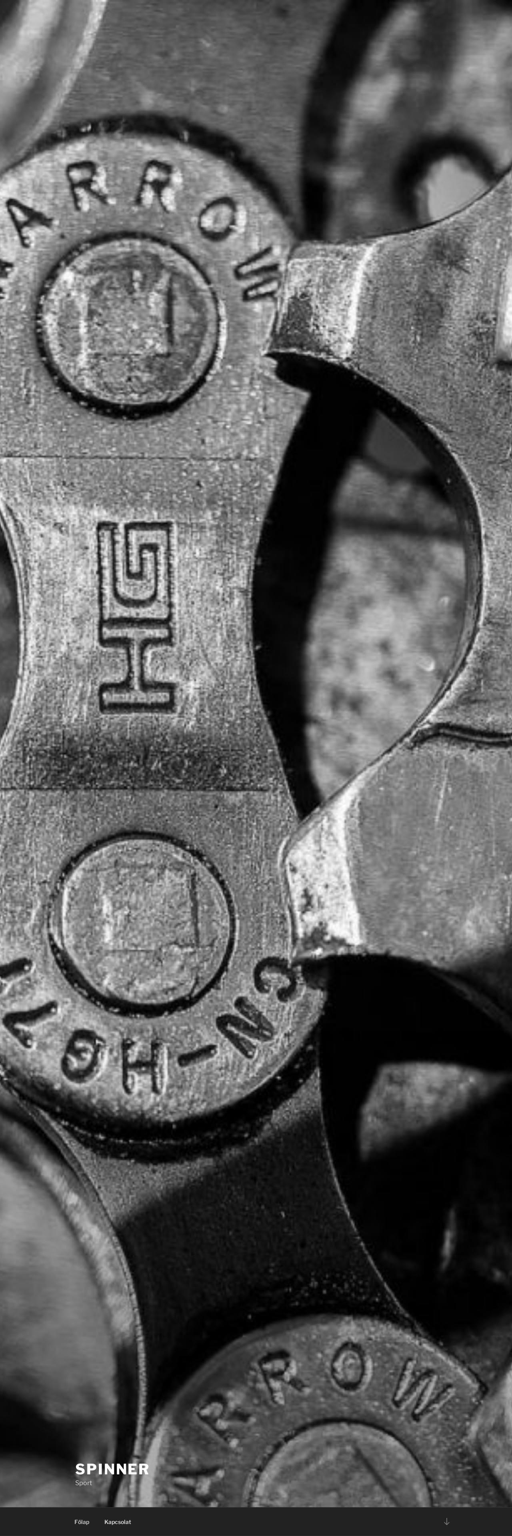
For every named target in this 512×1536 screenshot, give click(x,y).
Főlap (81, 1521)
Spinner (112, 1469)
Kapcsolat (117, 1521)
